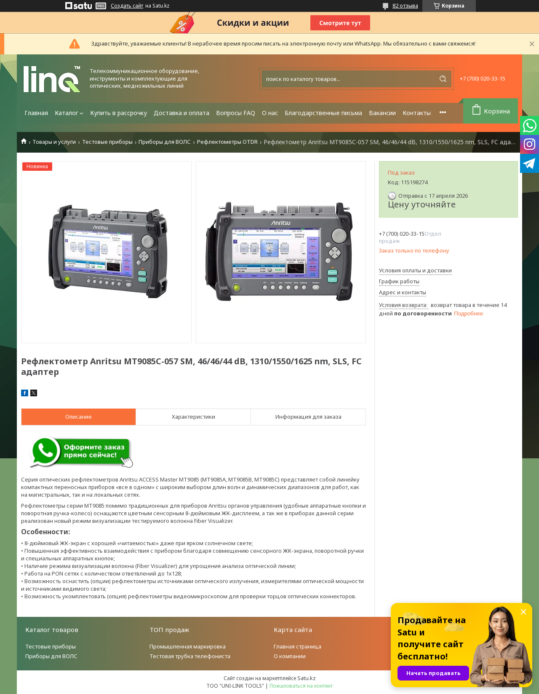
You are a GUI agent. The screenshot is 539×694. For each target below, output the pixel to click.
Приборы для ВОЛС (165, 141)
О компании (290, 656)
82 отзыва (405, 5)
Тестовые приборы (107, 141)
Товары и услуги (54, 141)
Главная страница (297, 646)
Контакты (417, 113)
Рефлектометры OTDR (227, 141)
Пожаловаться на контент (301, 685)
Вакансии (382, 113)
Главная (36, 113)
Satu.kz (306, 678)
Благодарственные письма (323, 113)
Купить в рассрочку (118, 113)
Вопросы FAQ (235, 113)
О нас (270, 113)
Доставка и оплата (181, 113)
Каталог (66, 113)
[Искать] (443, 78)
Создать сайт (127, 6)
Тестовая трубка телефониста (189, 656)
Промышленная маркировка (187, 646)
